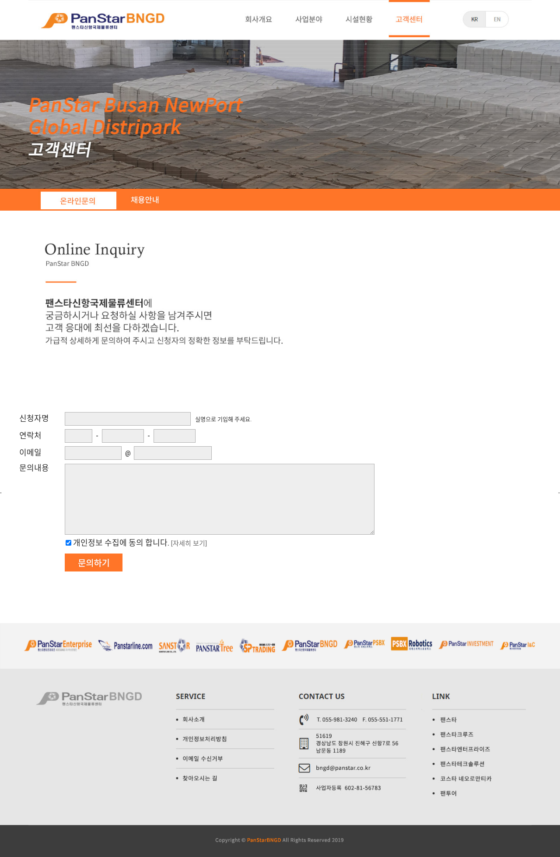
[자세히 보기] (189, 543)
